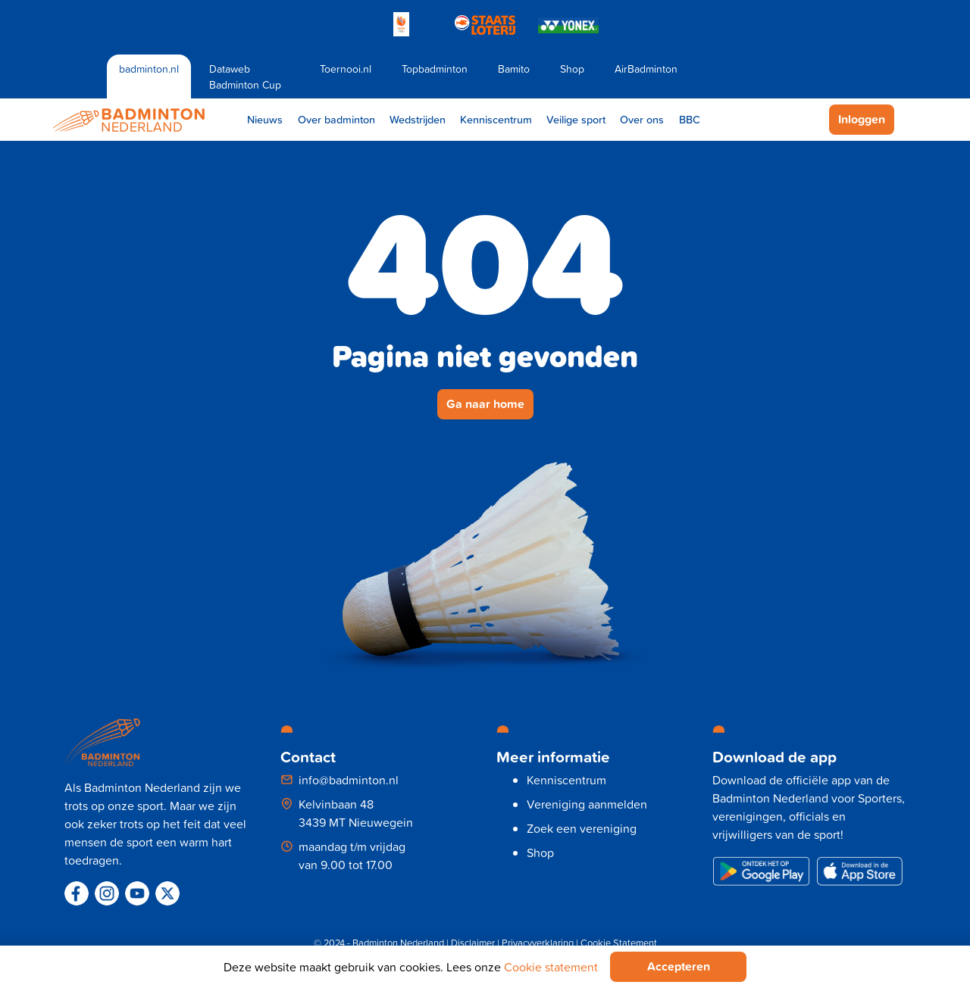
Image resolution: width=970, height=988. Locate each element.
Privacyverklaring (538, 942)
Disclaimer (473, 942)
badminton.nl (149, 68)
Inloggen (861, 119)
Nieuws (265, 119)
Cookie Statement (618, 942)
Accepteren (678, 966)
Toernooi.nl (345, 68)
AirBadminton (646, 68)
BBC (689, 119)
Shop (572, 68)
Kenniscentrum (496, 119)
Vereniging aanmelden (587, 804)
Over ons (642, 119)
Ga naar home (485, 404)
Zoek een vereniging (582, 828)
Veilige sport (575, 119)
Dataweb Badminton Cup (245, 76)
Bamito (514, 68)
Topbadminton (435, 68)
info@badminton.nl (349, 779)
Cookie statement (551, 966)
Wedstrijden (418, 119)
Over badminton (336, 119)
